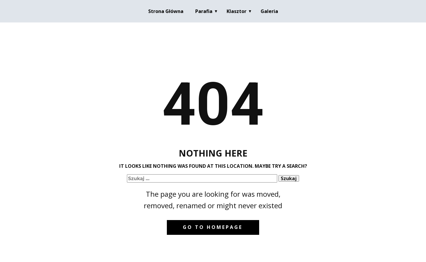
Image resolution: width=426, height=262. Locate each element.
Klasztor (236, 11)
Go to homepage (213, 227)
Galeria (269, 11)
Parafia (203, 11)
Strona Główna (165, 11)
